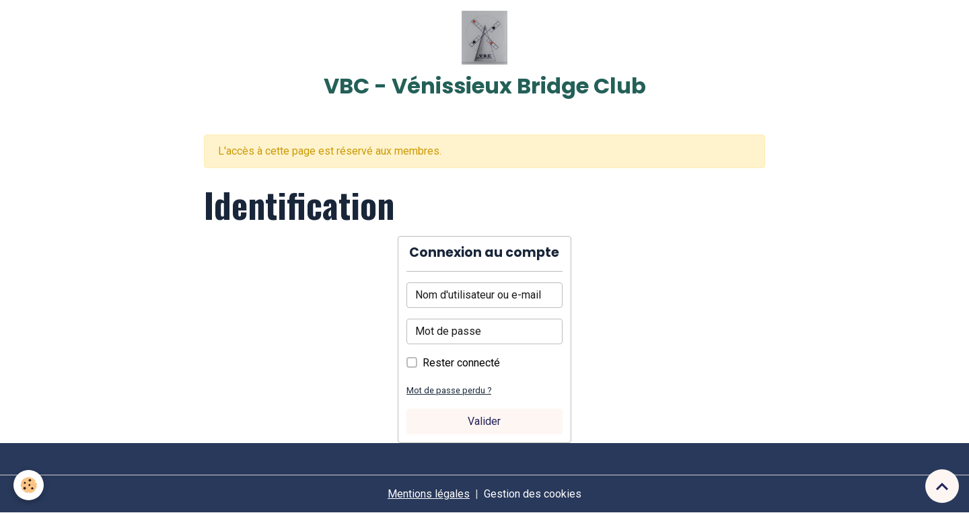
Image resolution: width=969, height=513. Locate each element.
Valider (484, 421)
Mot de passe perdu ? (448, 390)
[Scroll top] (942, 486)
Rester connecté (461, 362)
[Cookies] (28, 485)
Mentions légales (429, 493)
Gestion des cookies (532, 493)
